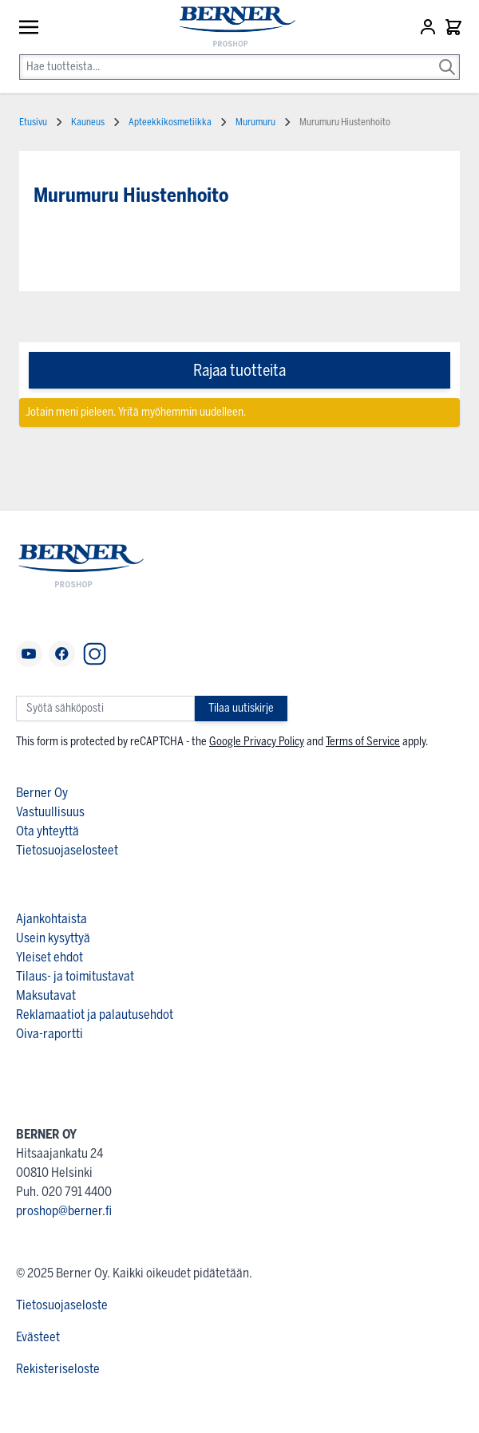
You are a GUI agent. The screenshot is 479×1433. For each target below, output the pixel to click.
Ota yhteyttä (47, 831)
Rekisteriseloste (58, 1368)
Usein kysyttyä (53, 937)
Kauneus (88, 122)
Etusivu (33, 122)
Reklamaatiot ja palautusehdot (94, 1014)
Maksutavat (46, 995)
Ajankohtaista (51, 918)
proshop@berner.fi (64, 1210)
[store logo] (230, 27)
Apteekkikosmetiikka (170, 122)
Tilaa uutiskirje (241, 708)
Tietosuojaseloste (62, 1305)
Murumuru (255, 122)
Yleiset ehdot (49, 957)
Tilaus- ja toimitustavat (75, 976)
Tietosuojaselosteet (67, 850)
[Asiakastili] (429, 27)
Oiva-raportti (49, 1033)
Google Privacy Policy (256, 741)
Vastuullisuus (50, 811)
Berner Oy (42, 792)
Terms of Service (363, 741)
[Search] (447, 55)
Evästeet (38, 1336)
